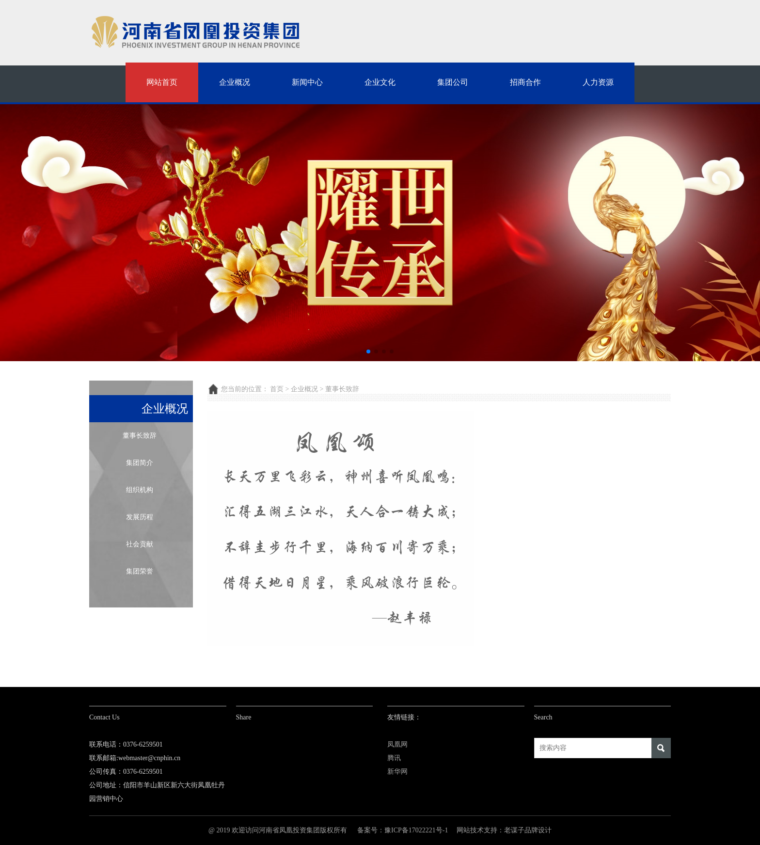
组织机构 (139, 490)
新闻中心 (307, 82)
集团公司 (452, 82)
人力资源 (598, 82)
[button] (368, 351)
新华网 (397, 771)
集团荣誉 (139, 571)
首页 (277, 389)
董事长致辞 (140, 435)
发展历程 (139, 517)
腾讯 (394, 758)
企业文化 (380, 82)
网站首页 (161, 82)
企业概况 (234, 82)
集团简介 (139, 462)
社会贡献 (139, 544)
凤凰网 (397, 744)
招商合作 (525, 82)
